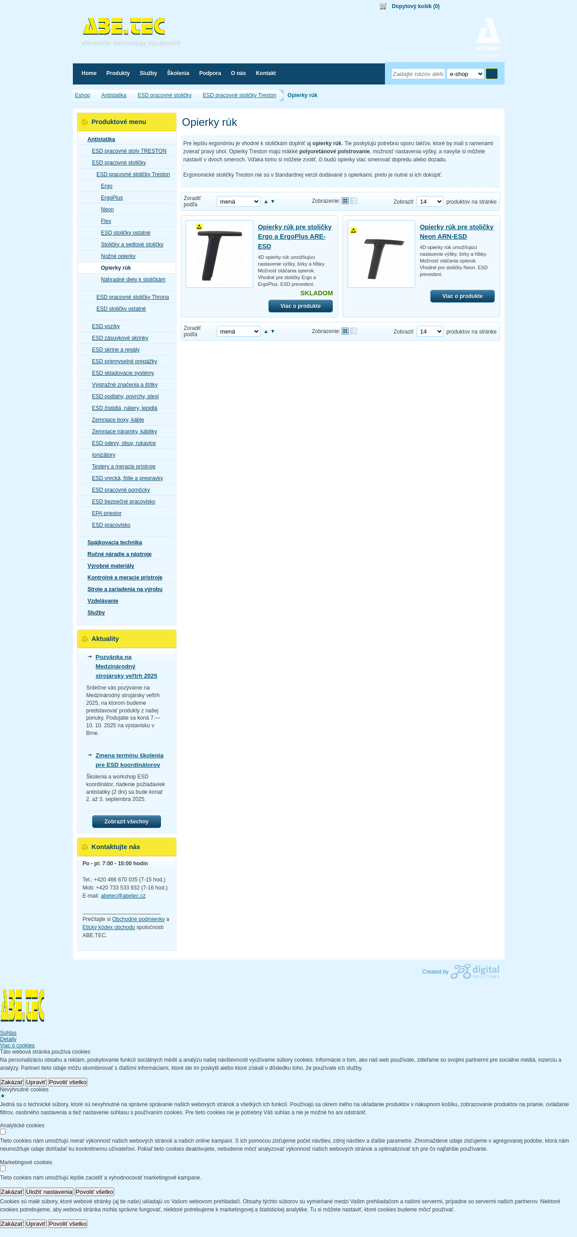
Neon (105, 209)
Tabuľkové (353, 200)
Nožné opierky (116, 256)
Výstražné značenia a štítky (122, 385)
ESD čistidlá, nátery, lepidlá (122, 408)
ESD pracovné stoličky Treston (130, 174)
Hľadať (492, 73)
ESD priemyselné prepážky (122, 361)
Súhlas (8, 1033)
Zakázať (12, 1082)
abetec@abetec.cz (123, 896)
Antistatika (98, 139)
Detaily (8, 1039)
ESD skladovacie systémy (120, 373)
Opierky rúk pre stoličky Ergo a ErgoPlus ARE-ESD (294, 236)
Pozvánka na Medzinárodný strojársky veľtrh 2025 (126, 666)
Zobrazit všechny (126, 822)
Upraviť (36, 1082)
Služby (93, 613)
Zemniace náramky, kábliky (122, 431)
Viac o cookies (17, 1045)
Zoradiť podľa (192, 201)
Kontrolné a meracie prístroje (122, 577)
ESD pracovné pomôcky (118, 490)
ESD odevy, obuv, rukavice (121, 443)
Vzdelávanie (100, 601)
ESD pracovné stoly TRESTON (127, 151)
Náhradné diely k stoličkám (130, 279)
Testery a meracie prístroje (121, 466)
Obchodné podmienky (138, 919)
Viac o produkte (301, 306)
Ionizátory (101, 455)
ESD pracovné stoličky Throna (130, 297)
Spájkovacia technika (112, 542)
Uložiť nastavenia (49, 1191)
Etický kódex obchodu (109, 927)
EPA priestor (104, 513)
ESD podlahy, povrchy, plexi (123, 396)
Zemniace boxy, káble (115, 420)
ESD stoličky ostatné (123, 233)
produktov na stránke (471, 202)
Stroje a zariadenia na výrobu (122, 589)
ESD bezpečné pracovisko (121, 501)
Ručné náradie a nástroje (117, 554)
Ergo (104, 186)
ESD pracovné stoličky (116, 163)
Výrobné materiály (108, 566)
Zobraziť (404, 202)
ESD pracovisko (108, 525)
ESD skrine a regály (113, 350)
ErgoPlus (109, 198)
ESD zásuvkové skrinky (117, 338)
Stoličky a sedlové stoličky (130, 244)
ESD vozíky (103, 326)
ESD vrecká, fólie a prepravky (125, 478)
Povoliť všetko (68, 1082)
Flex (104, 221)
